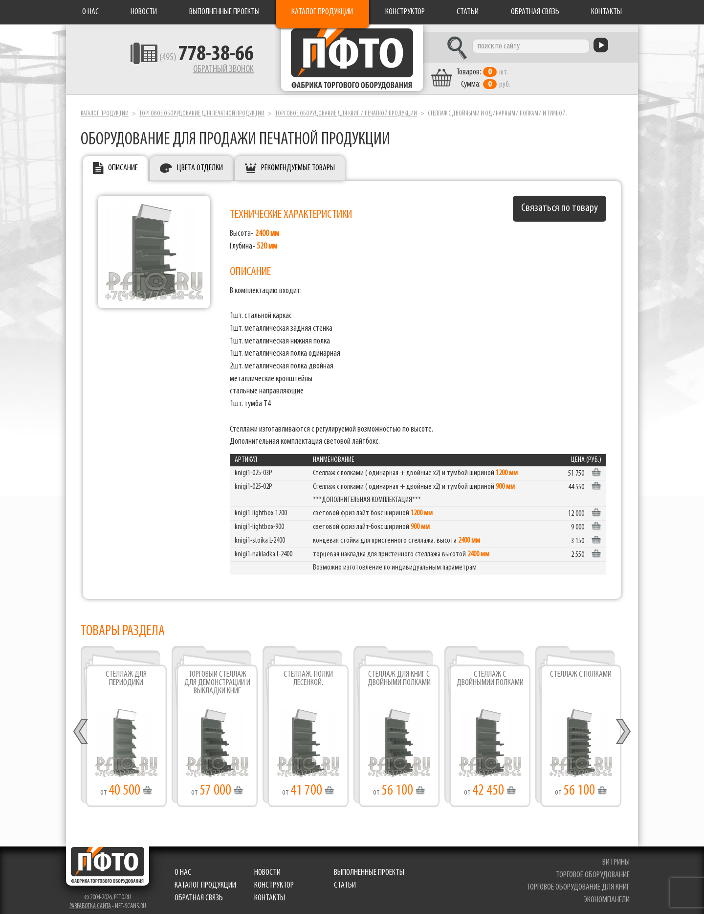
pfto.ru (122, 890)
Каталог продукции (322, 12)
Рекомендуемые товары (298, 161)
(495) (181, 59)
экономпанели (608, 893)
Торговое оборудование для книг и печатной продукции (346, 107)
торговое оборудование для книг (579, 881)
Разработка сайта (90, 899)
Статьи (468, 12)
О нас (90, 12)
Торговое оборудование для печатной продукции (201, 107)
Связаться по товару (559, 201)
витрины (617, 855)
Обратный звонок (198, 71)
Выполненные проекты (224, 12)
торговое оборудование (594, 868)
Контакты (606, 12)
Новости (144, 12)
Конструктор (405, 12)
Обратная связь (535, 12)
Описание (123, 161)
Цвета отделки (200, 161)
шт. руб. (506, 72)
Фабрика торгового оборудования (352, 61)
